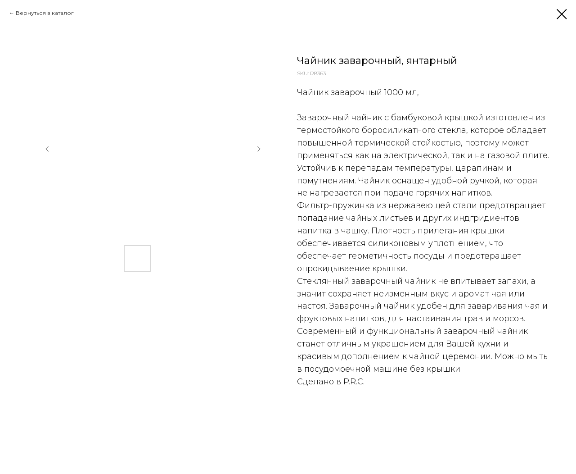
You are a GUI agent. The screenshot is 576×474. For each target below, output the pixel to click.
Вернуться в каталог (45, 12)
